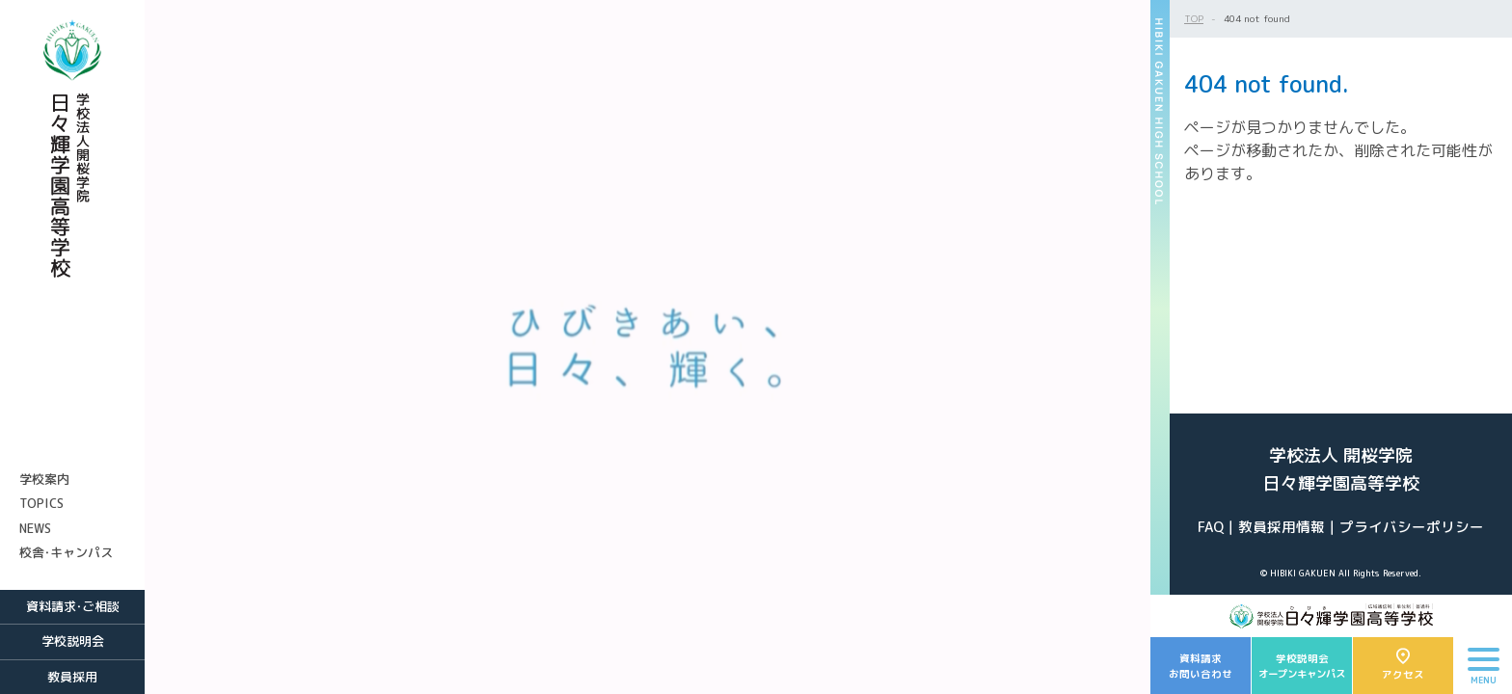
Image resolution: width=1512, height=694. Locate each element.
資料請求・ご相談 (73, 606)
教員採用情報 (1281, 527)
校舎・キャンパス (66, 552)
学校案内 (44, 479)
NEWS (35, 528)
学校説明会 (72, 641)
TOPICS (41, 503)
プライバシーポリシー (1411, 527)
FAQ (1211, 527)
